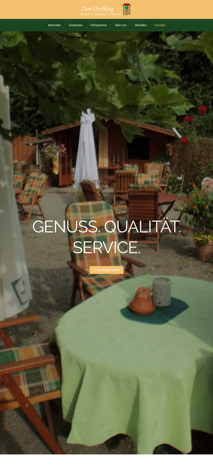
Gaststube (75, 25)
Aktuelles (140, 25)
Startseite (54, 25)
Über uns (120, 25)
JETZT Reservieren (106, 270)
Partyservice (99, 25)
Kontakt (160, 25)
